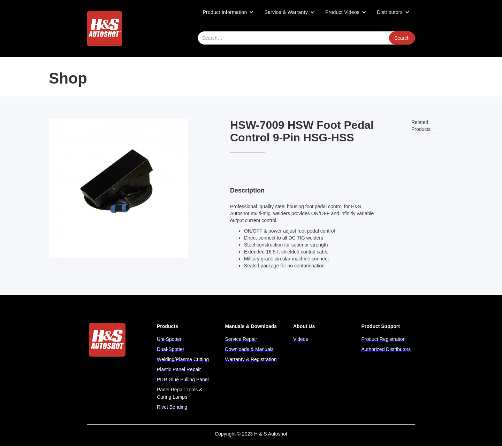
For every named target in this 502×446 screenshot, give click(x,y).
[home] (104, 28)
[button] (228, 12)
